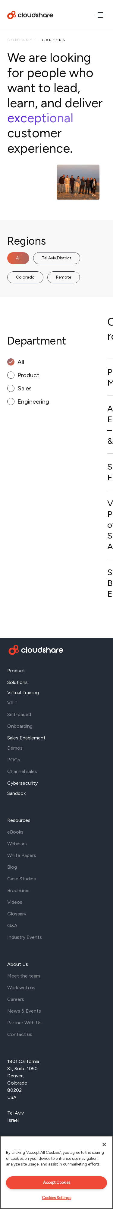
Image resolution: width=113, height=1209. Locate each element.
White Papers (21, 855)
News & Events (24, 1011)
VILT (12, 703)
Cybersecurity (22, 783)
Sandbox (16, 793)
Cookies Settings (56, 1198)
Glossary (16, 914)
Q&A (12, 925)
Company (20, 40)
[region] (56, 1172)
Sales (24, 388)
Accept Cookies (56, 1182)
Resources (18, 820)
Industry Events (24, 937)
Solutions (17, 682)
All (18, 258)
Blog (12, 867)
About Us (17, 964)
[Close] (104, 1144)
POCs (13, 760)
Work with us (21, 987)
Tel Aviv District (56, 258)
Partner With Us (24, 1022)
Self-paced (19, 714)
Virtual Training (23, 692)
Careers (15, 999)
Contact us (19, 1034)
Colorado (25, 277)
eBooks (15, 832)
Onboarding (20, 726)
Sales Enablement (26, 738)
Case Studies (21, 879)
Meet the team (23, 976)
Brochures (18, 890)
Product (28, 375)
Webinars (17, 843)
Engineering (33, 401)
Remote (63, 277)
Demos (15, 748)
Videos (14, 902)
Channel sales (22, 771)
